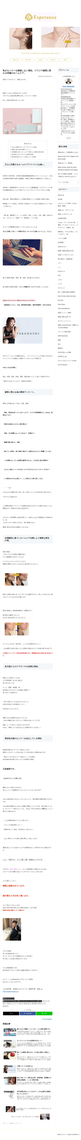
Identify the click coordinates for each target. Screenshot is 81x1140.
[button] (77, 182)
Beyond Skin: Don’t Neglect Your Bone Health (68, 158)
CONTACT (53, 59)
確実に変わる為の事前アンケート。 (22, 149)
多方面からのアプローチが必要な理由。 (23, 154)
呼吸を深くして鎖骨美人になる (68, 152)
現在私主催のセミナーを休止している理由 (24, 157)
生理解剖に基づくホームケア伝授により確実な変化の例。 (28, 152)
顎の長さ (5, 1006)
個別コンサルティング (8, 999)
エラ (4, 1004)
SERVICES (28, 59)
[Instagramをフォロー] (70, 138)
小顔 (21, 1004)
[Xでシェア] (11, 1014)
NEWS (65, 59)
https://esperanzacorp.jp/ (10, 992)
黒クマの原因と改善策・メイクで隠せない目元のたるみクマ (68, 175)
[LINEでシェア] (44, 1014)
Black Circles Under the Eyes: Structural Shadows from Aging (67, 169)
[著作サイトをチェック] (67, 138)
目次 (25, 143)
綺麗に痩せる (27, 1004)
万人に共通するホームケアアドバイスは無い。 (25, 147)
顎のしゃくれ (42, 1004)
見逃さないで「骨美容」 (66, 163)
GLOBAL (40, 59)
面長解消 (34, 1004)
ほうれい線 (46, 1001)
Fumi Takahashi (68, 86)
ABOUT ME (16, 59)
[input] (68, 182)
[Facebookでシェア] (28, 1014)
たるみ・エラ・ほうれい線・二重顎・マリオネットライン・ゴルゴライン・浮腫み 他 (22, 1001)
